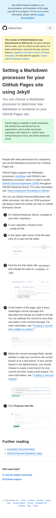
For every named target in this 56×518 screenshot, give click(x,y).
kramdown (20, 176)
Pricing (30, 503)
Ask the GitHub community (17, 475)
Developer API (41, 503)
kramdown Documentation (21, 449)
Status (48, 500)
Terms (23, 500)
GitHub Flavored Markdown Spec (24, 453)
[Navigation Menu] (50, 28)
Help (8, 503)
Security (40, 500)
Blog (29, 506)
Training (21, 506)
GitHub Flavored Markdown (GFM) (20, 183)
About (35, 506)
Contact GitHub (19, 503)
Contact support (12, 479)
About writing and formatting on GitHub (28, 190)
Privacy (31, 500)
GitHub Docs (15, 28)
